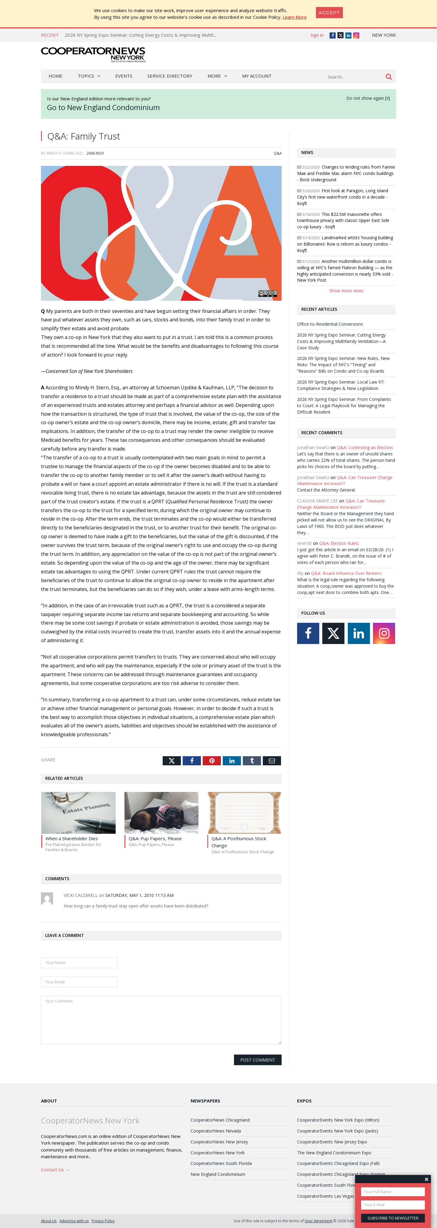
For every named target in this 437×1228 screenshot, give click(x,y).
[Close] (329, 12)
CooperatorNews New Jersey (219, 1142)
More (214, 76)
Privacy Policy (103, 1220)
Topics (86, 76)
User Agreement (318, 1220)
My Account (257, 76)
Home (56, 76)
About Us (49, 1220)
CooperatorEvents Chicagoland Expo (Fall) (338, 1163)
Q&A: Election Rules (338, 543)
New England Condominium (218, 1174)
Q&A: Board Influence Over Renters (346, 573)
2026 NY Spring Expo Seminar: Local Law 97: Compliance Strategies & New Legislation (340, 385)
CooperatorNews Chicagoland (220, 1120)
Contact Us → (55, 1169)
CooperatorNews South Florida (221, 1163)
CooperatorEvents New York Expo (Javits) (337, 1131)
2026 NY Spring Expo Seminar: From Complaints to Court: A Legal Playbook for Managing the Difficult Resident (344, 405)
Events (123, 76)
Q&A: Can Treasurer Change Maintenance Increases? (341, 504)
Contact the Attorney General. (326, 490)
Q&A (278, 153)
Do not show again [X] (368, 98)
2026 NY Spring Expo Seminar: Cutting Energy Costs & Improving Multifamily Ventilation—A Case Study (172, 35)
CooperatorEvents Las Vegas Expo (331, 1196)
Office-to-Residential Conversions (330, 324)
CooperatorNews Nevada (216, 1131)
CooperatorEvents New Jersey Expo (332, 1142)
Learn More (295, 17)
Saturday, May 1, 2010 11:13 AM (139, 895)
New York (384, 35)
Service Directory (169, 76)
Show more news (346, 291)
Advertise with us (74, 1220)
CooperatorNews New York (218, 1153)
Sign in (317, 35)
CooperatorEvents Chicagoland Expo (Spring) (341, 1174)
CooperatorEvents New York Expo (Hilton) (338, 1120)
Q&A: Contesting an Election (364, 447)
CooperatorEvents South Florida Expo (334, 1185)
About (49, 1101)
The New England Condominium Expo (334, 1153)
